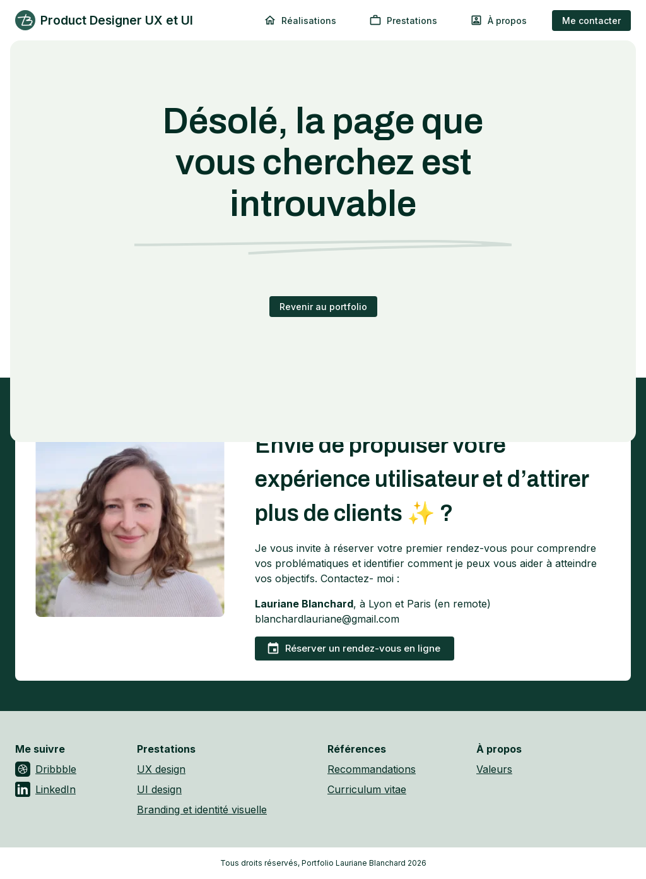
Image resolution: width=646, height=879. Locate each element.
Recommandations (371, 769)
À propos (498, 20)
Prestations (403, 20)
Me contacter (591, 20)
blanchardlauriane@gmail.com (327, 619)
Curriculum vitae (366, 789)
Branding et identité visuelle (202, 809)
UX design (161, 769)
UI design (159, 789)
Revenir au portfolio (323, 306)
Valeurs (494, 769)
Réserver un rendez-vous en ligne (353, 648)
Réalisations (300, 20)
